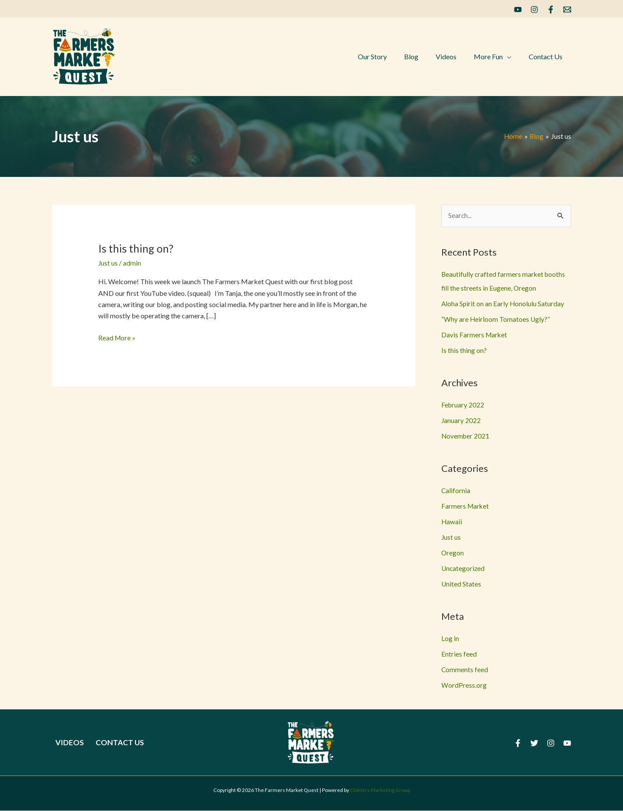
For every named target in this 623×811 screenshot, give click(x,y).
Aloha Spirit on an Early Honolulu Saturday (503, 304)
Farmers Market (465, 506)
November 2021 (466, 436)
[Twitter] (534, 743)
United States (461, 584)
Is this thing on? (136, 248)
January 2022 (461, 421)
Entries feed (459, 654)
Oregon (452, 553)
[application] (512, 57)
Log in (450, 639)
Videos (66, 742)
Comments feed (464, 670)
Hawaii (451, 522)
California (456, 491)
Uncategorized (463, 568)
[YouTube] (518, 9)
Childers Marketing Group (380, 790)
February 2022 (463, 405)
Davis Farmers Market (474, 335)
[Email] (567, 9)
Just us (108, 263)
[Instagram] (534, 9)
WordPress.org (464, 685)
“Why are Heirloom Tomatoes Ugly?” (496, 319)
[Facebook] (551, 9)
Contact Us (113, 742)
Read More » (117, 337)
